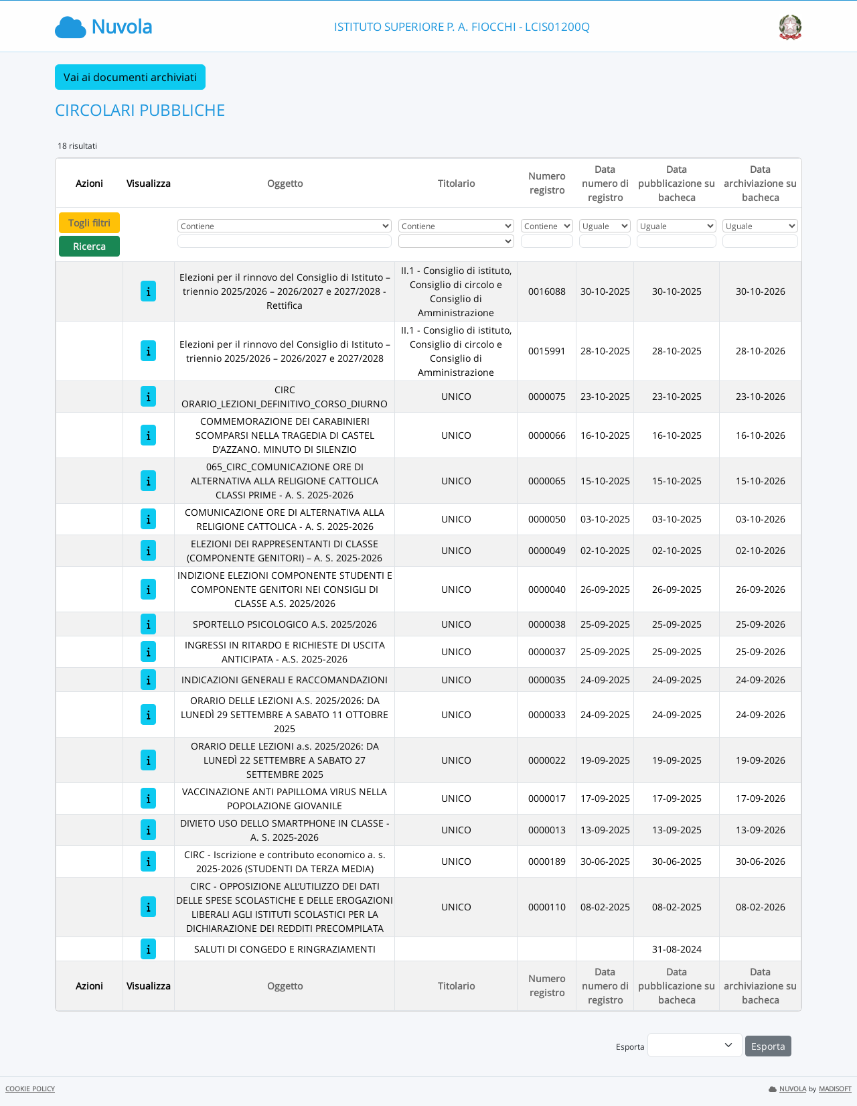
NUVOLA (787, 1089)
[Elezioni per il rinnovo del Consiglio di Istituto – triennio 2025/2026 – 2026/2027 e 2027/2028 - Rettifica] (148, 291)
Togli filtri (89, 222)
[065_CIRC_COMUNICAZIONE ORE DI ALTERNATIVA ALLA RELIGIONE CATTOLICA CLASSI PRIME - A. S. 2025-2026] (148, 480)
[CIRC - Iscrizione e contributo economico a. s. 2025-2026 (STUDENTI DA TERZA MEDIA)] (148, 861)
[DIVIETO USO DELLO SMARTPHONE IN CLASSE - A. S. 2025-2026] (148, 829)
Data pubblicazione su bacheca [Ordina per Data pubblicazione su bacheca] (676, 183)
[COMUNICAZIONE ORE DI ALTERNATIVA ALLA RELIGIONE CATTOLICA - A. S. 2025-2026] (148, 518)
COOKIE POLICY (30, 1089)
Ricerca (89, 246)
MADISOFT (835, 1089)
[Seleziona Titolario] (456, 241)
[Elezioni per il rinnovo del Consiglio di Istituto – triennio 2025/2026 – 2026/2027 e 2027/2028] (148, 350)
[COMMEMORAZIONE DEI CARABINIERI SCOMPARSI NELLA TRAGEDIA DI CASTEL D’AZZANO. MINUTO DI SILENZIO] (148, 435)
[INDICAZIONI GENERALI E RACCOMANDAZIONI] (148, 679)
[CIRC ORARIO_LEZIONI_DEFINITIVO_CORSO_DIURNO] (148, 396)
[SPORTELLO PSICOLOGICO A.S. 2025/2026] (148, 624)
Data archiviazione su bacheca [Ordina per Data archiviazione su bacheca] (760, 183)
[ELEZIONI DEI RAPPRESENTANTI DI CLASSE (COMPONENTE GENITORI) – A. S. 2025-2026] (148, 550)
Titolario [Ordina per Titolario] (456, 183)
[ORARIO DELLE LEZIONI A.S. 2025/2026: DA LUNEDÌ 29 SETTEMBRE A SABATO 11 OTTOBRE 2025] (148, 714)
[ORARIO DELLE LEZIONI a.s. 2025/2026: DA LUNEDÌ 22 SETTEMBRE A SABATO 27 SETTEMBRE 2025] (148, 760)
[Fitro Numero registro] (547, 241)
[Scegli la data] (605, 241)
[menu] (695, 1045)
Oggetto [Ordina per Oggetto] (285, 183)
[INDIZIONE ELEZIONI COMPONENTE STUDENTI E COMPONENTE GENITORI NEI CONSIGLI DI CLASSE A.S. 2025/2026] (148, 589)
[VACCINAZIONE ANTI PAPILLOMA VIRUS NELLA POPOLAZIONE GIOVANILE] (148, 798)
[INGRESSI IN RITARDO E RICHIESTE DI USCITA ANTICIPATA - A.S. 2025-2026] (148, 651)
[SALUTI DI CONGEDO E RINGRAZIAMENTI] (148, 949)
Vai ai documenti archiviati (130, 77)
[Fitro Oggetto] (284, 241)
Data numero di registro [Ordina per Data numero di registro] (605, 183)
